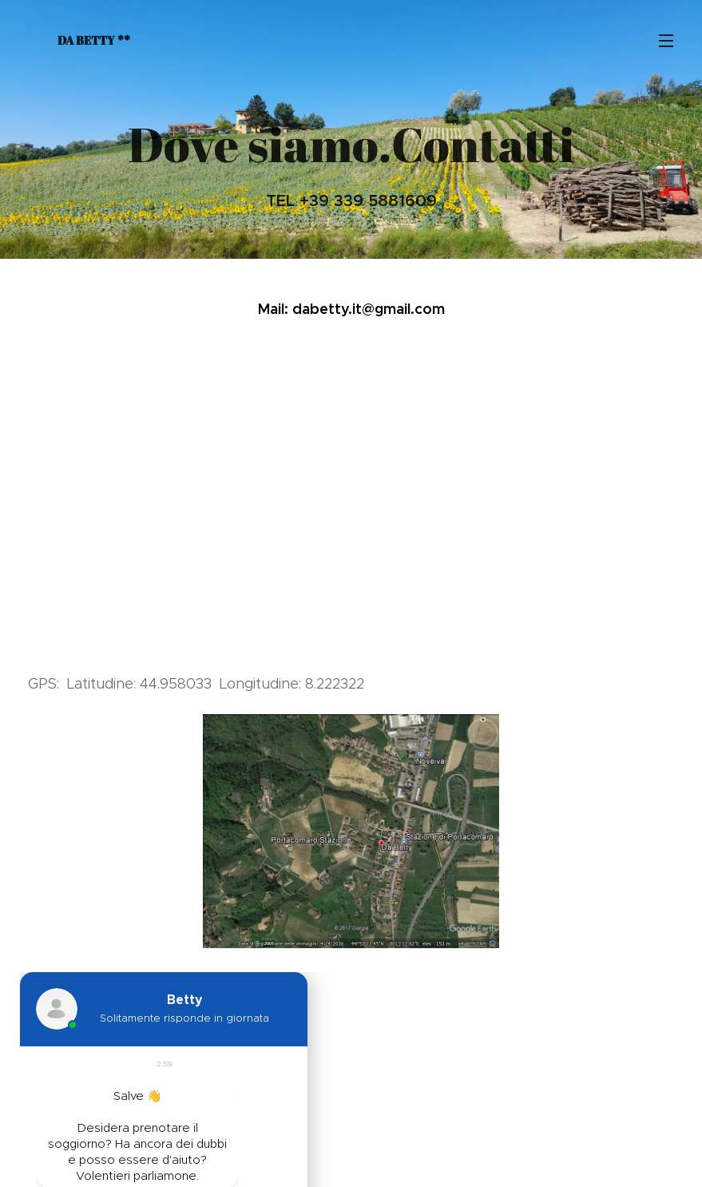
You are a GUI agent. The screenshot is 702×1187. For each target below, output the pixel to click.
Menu (666, 41)
